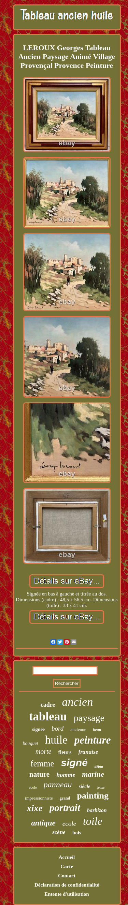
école (33, 787)
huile (56, 740)
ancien (77, 701)
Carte (66, 866)
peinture (92, 740)
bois (76, 832)
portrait (64, 807)
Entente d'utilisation (66, 894)
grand (65, 798)
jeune (101, 787)
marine (93, 774)
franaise (88, 752)
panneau (58, 784)
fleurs (64, 752)
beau (97, 729)
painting (93, 796)
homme (65, 775)
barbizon (97, 810)
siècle (84, 786)
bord (57, 728)
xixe (35, 808)
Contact (66, 875)
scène (59, 832)
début (99, 766)
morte (43, 751)
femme (42, 763)
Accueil (67, 857)
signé (74, 762)
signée (38, 729)
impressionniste (39, 798)
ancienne (78, 729)
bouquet (30, 743)
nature (39, 774)
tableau (48, 716)
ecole (69, 823)
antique (43, 823)
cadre (48, 704)
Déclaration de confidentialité (66, 885)
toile (92, 821)
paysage (89, 718)
